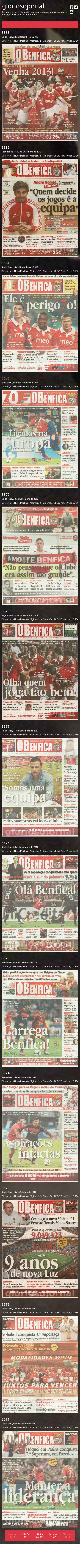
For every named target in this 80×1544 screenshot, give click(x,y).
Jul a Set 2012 (26, 1536)
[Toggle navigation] (6, 24)
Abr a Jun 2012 (12, 1536)
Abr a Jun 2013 (67, 1536)
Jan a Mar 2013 (53, 1536)
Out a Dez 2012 (40, 1536)
